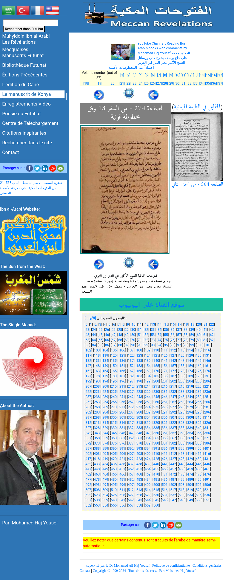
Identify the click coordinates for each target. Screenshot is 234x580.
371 (207, 438)
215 (156, 386)
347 (131, 433)
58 (186, 335)
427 (173, 459)
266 (207, 402)
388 (97, 448)
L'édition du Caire (20, 84)
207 (88, 386)
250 (199, 397)
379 (148, 443)
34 (159, 330)
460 (199, 469)
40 (199, 330)
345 (114, 433)
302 (131, 417)
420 (114, 459)
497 (131, 485)
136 (122, 361)
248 (182, 397)
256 (122, 402)
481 (122, 479)
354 (190, 433)
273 (139, 407)
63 (87, 340)
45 (100, 335)
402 (88, 454)
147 (88, 366)
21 (206, 324)
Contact (10, 152)
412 (173, 454)
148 (97, 366)
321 (165, 423)
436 (122, 464)
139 (148, 361)
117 (88, 355)
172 (173, 371)
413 (182, 454)
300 (114, 417)
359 (105, 438)
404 (105, 454)
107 (131, 350)
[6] (153, 75)
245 (156, 397)
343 (97, 433)
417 (88, 459)
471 (165, 474)
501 (165, 485)
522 (88, 495)
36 (172, 330)
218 (182, 386)
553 (97, 505)
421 (122, 459)
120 (114, 355)
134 (105, 361)
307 (173, 417)
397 (173, 448)
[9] (171, 75)
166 (122, 371)
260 (156, 402)
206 (207, 381)
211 (122, 386)
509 (105, 490)
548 (182, 500)
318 (139, 423)
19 (192, 324)
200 (156, 381)
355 (199, 433)
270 (114, 407)
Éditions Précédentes (24, 75)
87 (113, 345)
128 (182, 355)
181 (122, 376)
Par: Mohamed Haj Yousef (30, 523)
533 (182, 495)
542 (131, 500)
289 (148, 412)
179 (105, 376)
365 (156, 438)
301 (122, 417)
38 (186, 330)
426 (165, 459)
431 (207, 459)
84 (94, 345)
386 (207, 443)
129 (190, 355)
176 (207, 371)
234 (190, 392)
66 (107, 340)
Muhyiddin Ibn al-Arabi (26, 36)
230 (156, 392)
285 (114, 412)
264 (190, 402)
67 (113, 340)
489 (190, 479)
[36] (214, 83)
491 (207, 479)
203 (182, 381)
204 (190, 381)
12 (147, 324)
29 (127, 330)
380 (156, 443)
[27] (159, 83)
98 (186, 345)
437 (131, 464)
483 (139, 479)
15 (166, 324)
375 (114, 443)
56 (172, 335)
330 (114, 428)
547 (173, 500)
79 (192, 340)
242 (131, 397)
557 (131, 505)
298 (97, 417)
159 (190, 366)
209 (105, 386)
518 (182, 490)
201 (165, 381)
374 (105, 443)
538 (97, 500)
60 (199, 335)
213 (139, 386)
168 (139, 371)
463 (97, 474)
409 (148, 454)
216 (165, 386)
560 (156, 505)
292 (173, 412)
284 (105, 412)
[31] (183, 83)
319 (148, 423)
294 (190, 412)
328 (97, 428)
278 (182, 407)
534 (190, 495)
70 (133, 340)
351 (165, 433)
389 (105, 448)
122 (131, 355)
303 (139, 417)
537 (88, 500)
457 (173, 469)
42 (212, 330)
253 (97, 402)
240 (114, 397)
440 (156, 464)
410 (156, 454)
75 (166, 340)
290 (156, 412)
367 (173, 438)
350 (156, 433)
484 (148, 479)
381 (165, 443)
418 (97, 459)
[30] (177, 83)
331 (122, 428)
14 (160, 324)
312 (88, 423)
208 (97, 386)
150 (114, 366)
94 (159, 345)
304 (148, 417)
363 (139, 438)
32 (146, 330)
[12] (189, 75)
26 (107, 330)
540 (114, 500)
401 (207, 448)
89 (127, 345)
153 (139, 366)
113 (182, 350)
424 (148, 459)
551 (207, 500)
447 (88, 469)
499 (148, 485)
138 (139, 361)
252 (88, 402)
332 (131, 428)
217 (173, 386)
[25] (146, 83)
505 (199, 485)
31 (140, 330)
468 (139, 474)
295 (199, 412)
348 (139, 433)
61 (205, 335)
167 (131, 371)
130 (199, 355)
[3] (134, 75)
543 (139, 500)
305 (156, 417)
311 (207, 417)
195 (114, 381)
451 (122, 469)
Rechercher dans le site (27, 142)
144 (190, 361)
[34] (202, 83)
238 (97, 397)
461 (207, 469)
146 (207, 361)
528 (139, 495)
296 (207, 412)
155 (156, 366)
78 (186, 340)
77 (179, 340)
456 (165, 469)
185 (156, 376)
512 (131, 490)
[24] (140, 83)
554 (105, 505)
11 (140, 324)
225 (114, 392)
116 (207, 350)
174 (190, 371)
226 (122, 392)
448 (97, 469)
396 (165, 448)
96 (172, 345)
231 (165, 392)
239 (105, 397)
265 (199, 402)
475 (199, 474)
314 (105, 423)
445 (199, 464)
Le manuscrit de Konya (26, 94)
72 (146, 340)
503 (182, 485)
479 (105, 479)
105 (114, 350)
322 (173, 423)
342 (88, 433)
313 (97, 423)
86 (107, 345)
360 (114, 438)
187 (173, 376)
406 (122, 454)
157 (173, 366)
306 (165, 417)
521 (207, 490)
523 (97, 495)
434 (105, 464)
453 (139, 469)
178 (97, 376)
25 (100, 330)
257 (131, 402)
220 (199, 386)
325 (199, 423)
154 (148, 366)
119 (105, 355)
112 (173, 350)
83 (87, 345)
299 (105, 417)
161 (207, 366)
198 (139, 381)
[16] (214, 75)
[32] (189, 83)
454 (148, 469)
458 (182, 469)
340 (199, 428)
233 (182, 392)
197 (131, 381)
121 (122, 355)
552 (88, 505)
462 (88, 474)
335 (156, 428)
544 (148, 500)
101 (208, 345)
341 (207, 428)
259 (148, 402)
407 (131, 454)
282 (88, 412)
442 (173, 464)
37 (179, 330)
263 (182, 402)
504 (190, 485)
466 (122, 474)
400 (199, 448)
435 (114, 464)
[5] (146, 75)
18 (186, 324)
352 (173, 433)
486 (165, 479)
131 (207, 355)
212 (131, 386)
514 (148, 490)
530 (156, 495)
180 (114, 376)
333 (139, 428)
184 (148, 376)
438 (139, 464)
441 (165, 464)
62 (212, 335)
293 (182, 412)
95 (166, 345)
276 (165, 407)
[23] (134, 83)
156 (165, 366)
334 (148, 428)
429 (190, 459)
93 (153, 345)
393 (139, 448)
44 (94, 335)
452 (131, 469)
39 (192, 330)
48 (120, 335)
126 (165, 355)
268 (97, 407)
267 (88, 407)
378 (139, 443)
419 (105, 459)
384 (190, 443)
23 (87, 330)
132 (88, 361)
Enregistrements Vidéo (26, 104)
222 (88, 392)
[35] (208, 83)
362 (131, 438)
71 (140, 340)
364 (148, 438)
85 (100, 345)
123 (139, 355)
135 (114, 361)
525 (114, 495)
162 (88, 371)
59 (192, 335)
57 (179, 335)
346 (122, 433)
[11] (183, 75)
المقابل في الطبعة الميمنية (197, 107)
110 (156, 350)
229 (148, 392)
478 (97, 479)
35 (166, 330)
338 (182, 428)
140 (156, 361)
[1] (122, 75)
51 (140, 335)
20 (199, 324)
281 (207, 407)
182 (131, 376)
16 (173, 324)
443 (182, 464)
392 (131, 448)
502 (173, 485)
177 (88, 376)
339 (190, 428)
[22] (128, 83)
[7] (159, 75)
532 (173, 495)
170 (156, 371)
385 (199, 443)
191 (207, 376)
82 (212, 340)
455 (156, 469)
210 (114, 386)
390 (114, 448)
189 (190, 376)
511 (122, 490)
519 (190, 490)
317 (131, 423)
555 (114, 505)
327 (88, 428)
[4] (140, 75)
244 (148, 397)
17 (179, 324)
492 (88, 485)
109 (148, 350)
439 (148, 464)
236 (207, 392)
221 (207, 386)
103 (97, 350)
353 (182, 433)
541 (122, 500)
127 (173, 355)
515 (156, 490)
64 (94, 340)
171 (165, 371)
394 (148, 448)
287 (131, 412)
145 (199, 361)
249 (190, 397)
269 (105, 407)
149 (105, 366)
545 (156, 500)
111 (165, 350)
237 (88, 397)
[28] (165, 83)
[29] (171, 83)
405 (114, 454)
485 (156, 479)
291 (165, 412)
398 (182, 448)
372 (88, 443)
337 (173, 428)
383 (182, 443)
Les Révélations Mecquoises (19, 46)
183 (139, 376)
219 (190, 386)
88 (120, 345)
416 (207, 454)
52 (146, 335)
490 (199, 479)
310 (199, 417)
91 (140, 345)
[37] (220, 83)
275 (156, 407)
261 (165, 402)
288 (139, 412)
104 (105, 350)
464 (105, 474)
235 (199, 392)
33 (153, 330)
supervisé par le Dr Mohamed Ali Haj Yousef (117, 565)
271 (122, 407)
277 (173, 407)
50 (133, 335)
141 (165, 361)
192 (88, 381)
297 (88, 417)
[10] (177, 75)
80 (199, 340)
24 (94, 330)
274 (148, 407)
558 (139, 505)
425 (156, 459)
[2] (128, 75)
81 (205, 340)
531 (165, 495)
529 (148, 495)
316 (122, 423)
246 (165, 397)
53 (153, 335)
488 (182, 479)
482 (131, 479)
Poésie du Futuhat (21, 113)
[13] (196, 75)
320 (156, 423)
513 (139, 490)
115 (199, 350)
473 (182, 474)
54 (159, 335)
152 (131, 366)
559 (148, 505)
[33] (196, 83)
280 (199, 407)
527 (131, 495)
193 (97, 381)
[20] (112, 83)
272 (131, 407)
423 (139, 459)
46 (107, 335)
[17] (220, 75)
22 (212, 324)
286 (122, 412)
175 (199, 371)
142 (173, 361)
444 (190, 464)
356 (207, 433)
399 (190, 448)
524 (105, 495)
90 (133, 345)
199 (148, 381)
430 (199, 459)
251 (207, 397)
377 (131, 443)
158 (182, 366)
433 (97, 464)
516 (165, 490)
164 (105, 371)
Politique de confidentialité (171, 565)
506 (207, 485)
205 (199, 381)
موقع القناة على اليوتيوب (151, 304)
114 (190, 350)
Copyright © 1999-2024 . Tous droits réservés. (125, 570)
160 (199, 366)
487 (173, 479)
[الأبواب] (90, 318)
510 (114, 490)
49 (127, 335)
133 (97, 361)
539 (105, 500)
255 (114, 402)
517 (173, 490)
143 (182, 361)
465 (114, 474)
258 (139, 402)
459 (190, 469)
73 (153, 340)
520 (199, 490)
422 (131, 459)
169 (148, 371)
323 (182, 423)
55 (166, 335)
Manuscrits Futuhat (23, 55)
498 (139, 485)
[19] (99, 83)
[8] (165, 75)
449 (105, 469)
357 (88, 438)
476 (207, 474)
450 (114, 469)
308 (182, 417)
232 (173, 392)
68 (120, 340)
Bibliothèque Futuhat (24, 65)
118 (97, 355)
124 (148, 355)
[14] (202, 75)
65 (100, 340)
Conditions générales (207, 565)
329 (105, 428)
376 (122, 443)
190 (199, 376)
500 (156, 485)
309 (190, 417)
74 (159, 340)
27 (113, 330)
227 (131, 392)
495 (114, 485)
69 (127, 340)
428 (182, 459)
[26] (152, 83)
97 (179, 345)
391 (122, 448)
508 (97, 490)
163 (97, 371)
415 (199, 454)
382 (173, 443)
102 (88, 350)
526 (122, 495)
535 (199, 495)
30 (133, 330)
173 (182, 371)
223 (97, 392)
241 (122, 397)
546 (165, 500)
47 (113, 335)
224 (105, 392)
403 (97, 454)
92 (146, 345)
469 (148, 474)
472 (173, 474)
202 (173, 381)
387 (88, 448)
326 (207, 423)
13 (153, 324)
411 (165, 454)
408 (139, 454)
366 (165, 438)
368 (182, 438)
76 (172, 340)
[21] (122, 83)
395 (156, 448)
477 (88, 479)
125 (156, 355)
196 (122, 381)
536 (207, 495)
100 (200, 345)
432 (88, 464)
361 (122, 438)
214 (148, 386)
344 (105, 433)
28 (120, 330)
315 (114, 423)
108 (139, 350)
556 (122, 505)
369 (190, 438)
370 (199, 438)
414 (190, 454)
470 (156, 474)
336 (165, 428)
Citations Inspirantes (24, 133)
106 (122, 350)
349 (148, 433)
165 (114, 371)
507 (88, 490)
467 (131, 474)
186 (165, 376)
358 (97, 438)
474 (190, 474)
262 (173, 402)
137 (131, 361)
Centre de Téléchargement (30, 123)
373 (97, 443)
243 (139, 397)
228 (139, 392)
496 (122, 485)
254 (105, 402)
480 (114, 479)
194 (105, 381)
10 (133, 324)
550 (199, 500)
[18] (86, 83)
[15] (208, 75)
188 (182, 376)
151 (122, 366)
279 (190, 407)
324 (190, 423)
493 (97, 485)
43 (87, 335)
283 (97, 412)
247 (173, 397)
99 (192, 345)
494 (105, 485)
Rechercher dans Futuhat (24, 29)
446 (207, 464)
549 (190, 500)
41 (205, 330)
